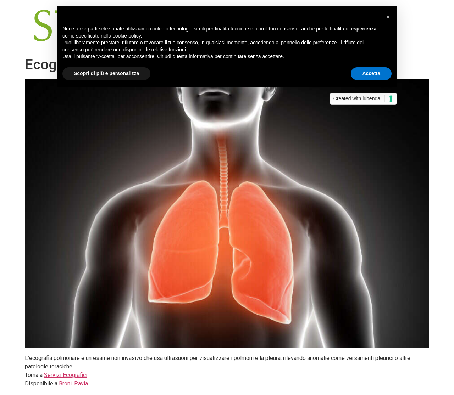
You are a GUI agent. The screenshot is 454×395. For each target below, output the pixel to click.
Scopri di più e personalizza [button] (106, 73)
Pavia (81, 383)
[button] (388, 17)
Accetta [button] (371, 73)
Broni (65, 383)
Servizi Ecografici (65, 375)
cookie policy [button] (127, 36)
